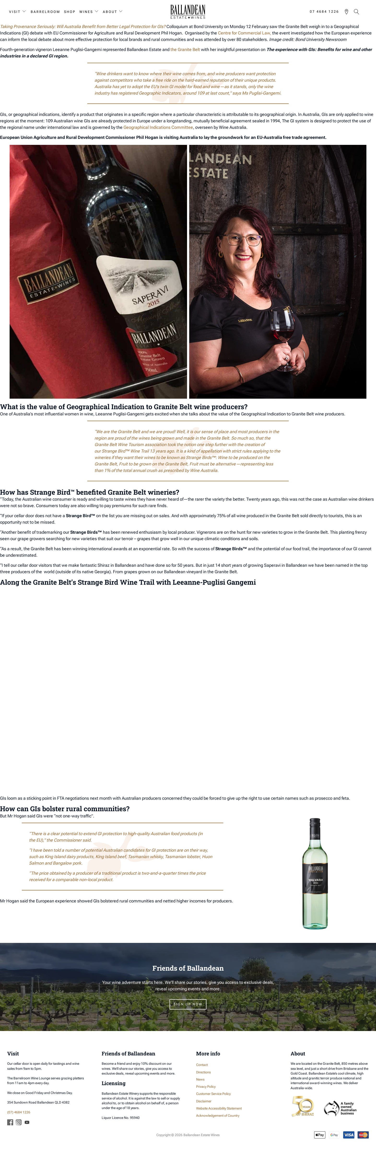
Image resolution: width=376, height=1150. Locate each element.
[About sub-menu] (121, 11)
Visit (15, 12)
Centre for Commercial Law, (244, 32)
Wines (86, 12)
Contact (202, 1065)
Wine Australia (203, 470)
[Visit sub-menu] (25, 11)
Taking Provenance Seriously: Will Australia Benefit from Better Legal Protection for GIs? (82, 26)
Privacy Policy (206, 1086)
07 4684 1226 (324, 11)
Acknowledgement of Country (217, 1115)
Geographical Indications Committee (158, 127)
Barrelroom (45, 12)
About (110, 12)
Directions (203, 1072)
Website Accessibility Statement (219, 1108)
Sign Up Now (188, 1004)
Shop (70, 12)
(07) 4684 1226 (18, 1112)
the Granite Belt (185, 49)
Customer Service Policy (213, 1094)
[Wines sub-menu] (97, 11)
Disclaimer (204, 1101)
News (200, 1079)
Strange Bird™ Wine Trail (126, 450)
